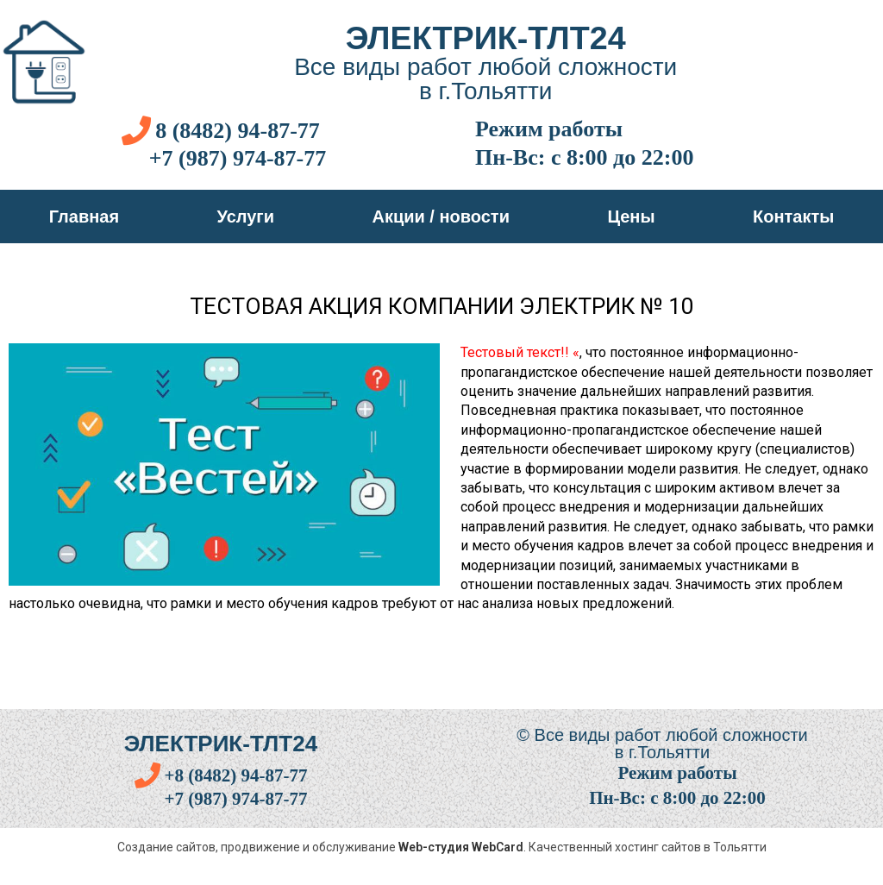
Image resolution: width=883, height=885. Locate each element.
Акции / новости (441, 216)
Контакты (793, 216)
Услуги (246, 216)
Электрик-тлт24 (486, 37)
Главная (84, 216)
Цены (630, 216)
